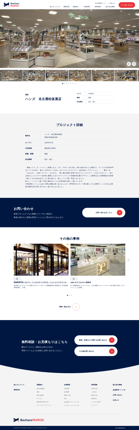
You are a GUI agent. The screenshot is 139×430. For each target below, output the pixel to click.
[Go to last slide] (129, 64)
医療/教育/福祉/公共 (43, 402)
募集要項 (94, 398)
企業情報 (87, 6)
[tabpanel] (41, 266)
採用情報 (98, 6)
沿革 (65, 398)
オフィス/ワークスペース (44, 405)
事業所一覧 (67, 395)
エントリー (94, 405)
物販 (38, 392)
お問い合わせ (128, 5)
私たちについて (55, 6)
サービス (39, 398)
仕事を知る (94, 388)
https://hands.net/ (51, 137)
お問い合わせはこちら (104, 212)
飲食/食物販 (40, 395)
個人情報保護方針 (120, 428)
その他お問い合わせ (86, 351)
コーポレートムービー (71, 405)
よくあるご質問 (96, 402)
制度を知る (94, 395)
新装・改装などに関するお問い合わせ (93, 340)
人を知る (94, 392)
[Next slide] (134, 64)
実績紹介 (76, 6)
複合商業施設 (41, 388)
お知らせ (112, 3)
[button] (11, 75)
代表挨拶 (66, 388)
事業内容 (67, 6)
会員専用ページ (101, 3)
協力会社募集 (110, 6)
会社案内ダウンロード (71, 402)
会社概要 (66, 392)
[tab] (62, 83)
